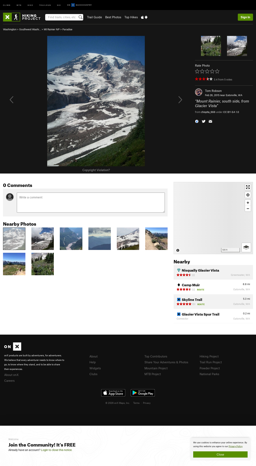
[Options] (246, 247)
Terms (136, 402)
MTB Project (152, 374)
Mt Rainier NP (52, 29)
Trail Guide (94, 17)
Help (92, 362)
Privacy (147, 402)
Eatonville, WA (234, 95)
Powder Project (210, 368)
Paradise (67, 29)
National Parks (209, 374)
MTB (19, 5)
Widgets (95, 368)
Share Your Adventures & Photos (166, 362)
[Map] (213, 218)
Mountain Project (156, 368)
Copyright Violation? (96, 170)
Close (220, 454)
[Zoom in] (248, 203)
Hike (30, 5)
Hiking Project (209, 356)
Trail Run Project (211, 362)
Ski (59, 5)
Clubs (93, 374)
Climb (7, 5)
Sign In (245, 17)
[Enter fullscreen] (248, 187)
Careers (9, 380)
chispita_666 (208, 112)
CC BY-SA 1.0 (231, 112)
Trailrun (45, 5)
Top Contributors (155, 356)
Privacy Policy (235, 446)
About (93, 356)
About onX (11, 375)
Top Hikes (131, 17)
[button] (197, 121)
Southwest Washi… (30, 29)
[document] (220, 449)
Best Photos (113, 17)
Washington (9, 29)
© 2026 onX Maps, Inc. (117, 402)
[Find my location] (248, 195)
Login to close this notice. (56, 450)
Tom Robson (213, 90)
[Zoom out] (248, 208)
